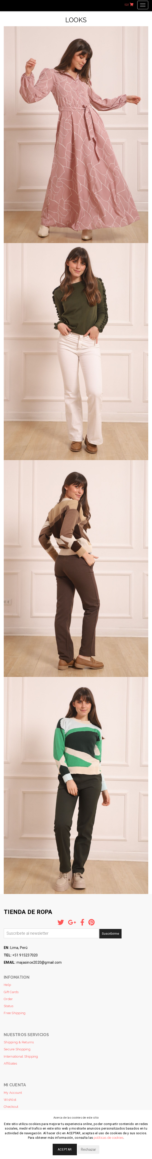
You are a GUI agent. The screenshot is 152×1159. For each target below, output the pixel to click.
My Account (13, 1093)
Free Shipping (14, 1013)
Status (8, 1006)
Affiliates (10, 1063)
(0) (129, 4)
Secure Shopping (17, 1049)
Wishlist (10, 1100)
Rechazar (88, 1150)
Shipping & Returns (19, 1042)
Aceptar (65, 1149)
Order (8, 999)
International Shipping (21, 1056)
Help (7, 985)
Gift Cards (11, 992)
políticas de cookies (108, 1138)
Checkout (11, 1107)
